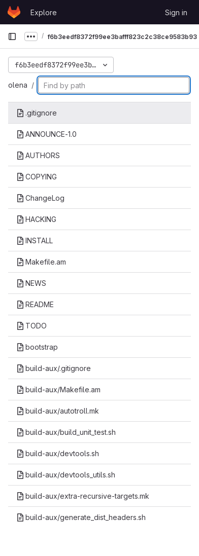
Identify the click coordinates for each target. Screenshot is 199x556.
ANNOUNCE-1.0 (46, 134)
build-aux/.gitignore (53, 368)
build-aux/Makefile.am (58, 389)
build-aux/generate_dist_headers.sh (81, 517)
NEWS (31, 283)
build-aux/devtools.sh (57, 453)
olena (17, 85)
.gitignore (36, 112)
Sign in (176, 12)
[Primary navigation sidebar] (12, 36)
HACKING (36, 219)
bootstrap (37, 347)
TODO (31, 325)
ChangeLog (40, 198)
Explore (43, 12)
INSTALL (34, 240)
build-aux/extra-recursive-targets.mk (82, 496)
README (35, 304)
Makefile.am (41, 261)
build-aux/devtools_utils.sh (65, 474)
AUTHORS (38, 155)
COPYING (36, 176)
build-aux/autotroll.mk (57, 410)
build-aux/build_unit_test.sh (66, 432)
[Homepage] (14, 12)
